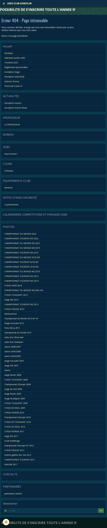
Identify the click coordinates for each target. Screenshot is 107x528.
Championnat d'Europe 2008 (17, 384)
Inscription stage (12, 72)
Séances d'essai (11, 81)
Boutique (8, 53)
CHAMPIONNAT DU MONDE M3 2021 (22, 243)
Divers (7, 370)
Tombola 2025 (11, 62)
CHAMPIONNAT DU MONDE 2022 (20, 233)
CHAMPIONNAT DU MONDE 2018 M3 (22, 257)
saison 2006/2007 (12, 346)
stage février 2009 (12, 393)
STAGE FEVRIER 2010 (14, 412)
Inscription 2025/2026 (14, 76)
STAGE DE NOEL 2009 (14, 408)
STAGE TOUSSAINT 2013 (16, 295)
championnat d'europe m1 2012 (19, 445)
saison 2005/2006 (12, 351)
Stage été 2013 (11, 299)
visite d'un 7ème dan (13, 337)
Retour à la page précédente (14, 36)
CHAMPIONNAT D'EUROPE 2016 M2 (21, 266)
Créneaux (8, 170)
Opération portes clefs (14, 57)
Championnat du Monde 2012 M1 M (21, 318)
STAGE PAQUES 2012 (14, 450)
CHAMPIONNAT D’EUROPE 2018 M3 (21, 262)
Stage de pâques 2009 (14, 398)
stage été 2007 (11, 365)
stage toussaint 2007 (14, 360)
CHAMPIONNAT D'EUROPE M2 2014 (21, 280)
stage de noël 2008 (13, 389)
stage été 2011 (11, 436)
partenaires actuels (13, 493)
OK (101, 510)
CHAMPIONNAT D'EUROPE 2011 (19, 459)
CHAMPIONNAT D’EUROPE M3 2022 (21, 238)
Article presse (10, 313)
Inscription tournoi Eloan (15, 107)
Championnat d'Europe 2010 (17, 417)
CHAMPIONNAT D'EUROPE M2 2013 (21, 304)
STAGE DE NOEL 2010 (14, 426)
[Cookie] (6, 522)
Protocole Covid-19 (13, 86)
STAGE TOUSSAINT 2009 (16, 403)
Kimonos (8, 187)
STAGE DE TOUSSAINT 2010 (17, 422)
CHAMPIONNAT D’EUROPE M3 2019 (21, 252)
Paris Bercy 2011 (12, 328)
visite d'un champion (13, 342)
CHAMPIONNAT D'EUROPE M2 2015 (21, 276)
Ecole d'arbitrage (12, 440)
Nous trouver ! (11, 153)
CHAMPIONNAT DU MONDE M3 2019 (22, 248)
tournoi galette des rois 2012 (17, 455)
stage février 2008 (12, 375)
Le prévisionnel (11, 204)
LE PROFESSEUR (12, 124)
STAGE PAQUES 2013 (14, 309)
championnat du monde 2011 (18, 332)
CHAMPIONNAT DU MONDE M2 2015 (22, 271)
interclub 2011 (10, 464)
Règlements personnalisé (16, 67)
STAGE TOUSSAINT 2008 (16, 379)
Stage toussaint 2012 (14, 323)
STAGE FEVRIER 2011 (14, 431)
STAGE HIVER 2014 (13, 285)
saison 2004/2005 (12, 356)
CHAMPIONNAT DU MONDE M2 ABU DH (23, 290)
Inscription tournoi (12, 103)
